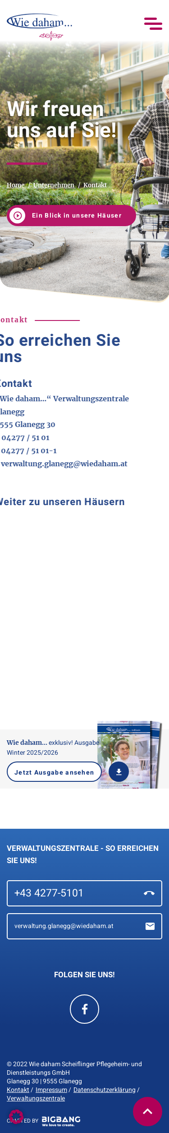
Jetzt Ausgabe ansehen (54, 772)
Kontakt (18, 1090)
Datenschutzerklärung (104, 1090)
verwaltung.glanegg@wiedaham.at (84, 926)
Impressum (51, 1090)
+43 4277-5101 (84, 893)
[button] (147, 1111)
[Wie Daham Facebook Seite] (84, 1009)
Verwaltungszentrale (36, 1098)
